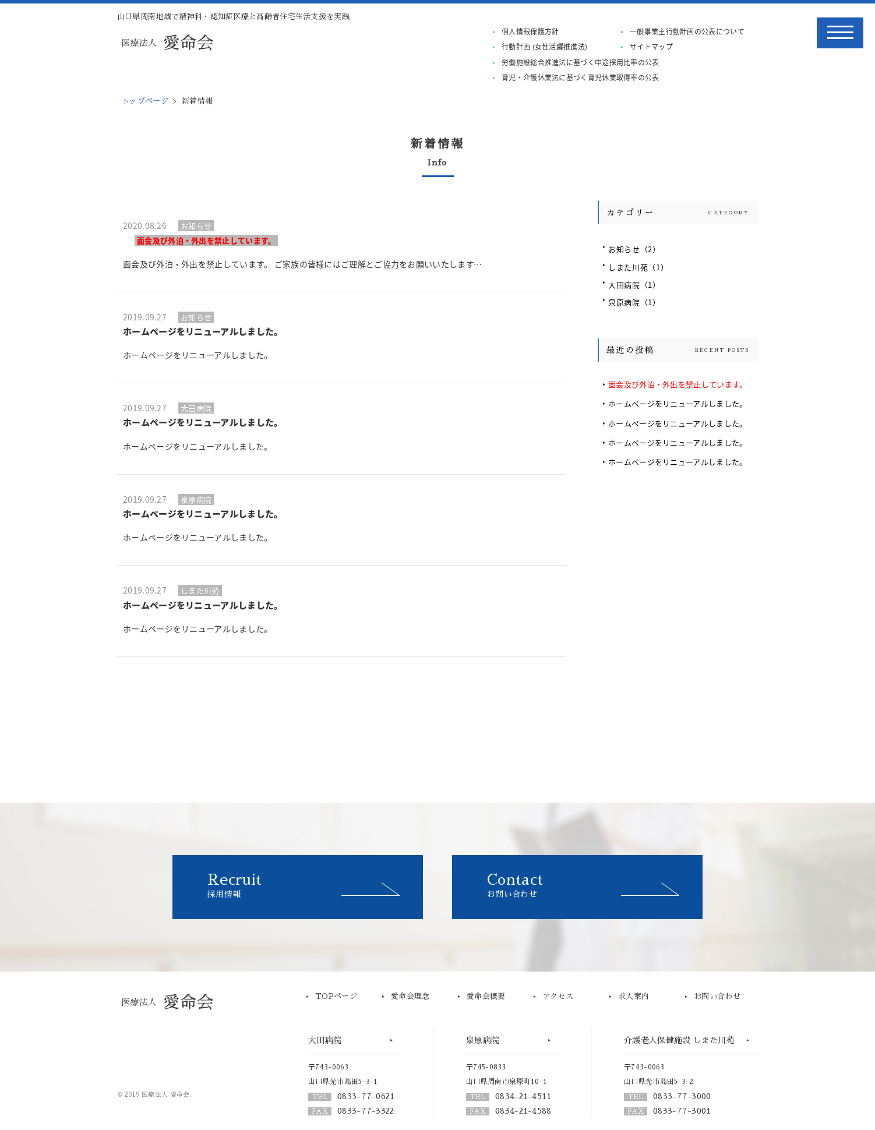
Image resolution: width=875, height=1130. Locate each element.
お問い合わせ (595, 885)
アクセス (557, 996)
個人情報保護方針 (530, 31)
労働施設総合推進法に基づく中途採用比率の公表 (580, 62)
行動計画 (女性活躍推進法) (544, 46)
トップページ (145, 101)
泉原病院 (634, 302)
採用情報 (315, 885)
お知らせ (634, 249)
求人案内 (633, 996)
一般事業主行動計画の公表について (687, 31)
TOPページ (336, 996)
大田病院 (634, 284)
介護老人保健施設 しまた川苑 (679, 1040)
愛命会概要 (486, 996)
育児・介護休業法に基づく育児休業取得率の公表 (580, 77)
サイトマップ (651, 46)
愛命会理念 (410, 996)
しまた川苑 (638, 267)
